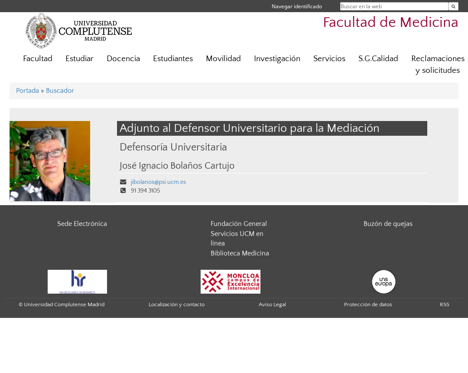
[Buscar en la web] (453, 6)
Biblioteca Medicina (240, 253)
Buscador (60, 91)
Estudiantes (173, 58)
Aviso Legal (272, 304)
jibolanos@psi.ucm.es (158, 182)
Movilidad (223, 58)
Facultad (37, 58)
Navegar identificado (297, 6)
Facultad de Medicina (390, 23)
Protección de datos (368, 304)
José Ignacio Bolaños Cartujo (177, 166)
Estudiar (79, 58)
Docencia (123, 58)
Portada (27, 91)
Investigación (277, 58)
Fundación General (239, 224)
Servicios (329, 58)
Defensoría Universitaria (173, 147)
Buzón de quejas (388, 224)
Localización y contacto (177, 304)
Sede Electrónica (82, 224)
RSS (444, 304)
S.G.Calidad (378, 58)
